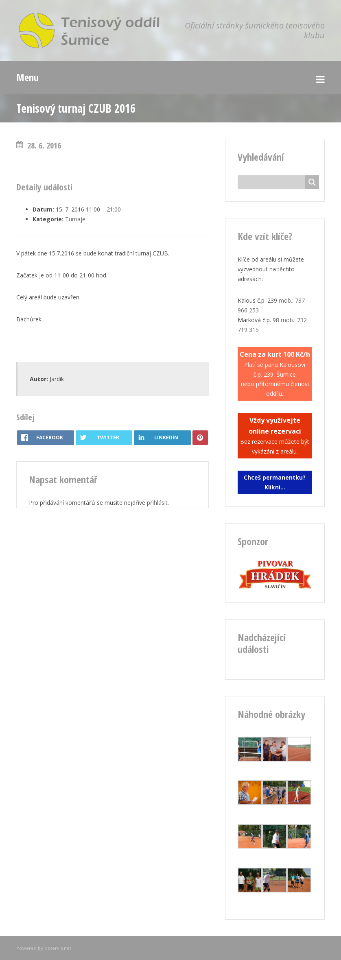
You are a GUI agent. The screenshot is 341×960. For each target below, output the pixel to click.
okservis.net (57, 948)
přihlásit (157, 502)
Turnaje (75, 219)
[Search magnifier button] (312, 182)
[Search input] (273, 182)
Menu (27, 77)
